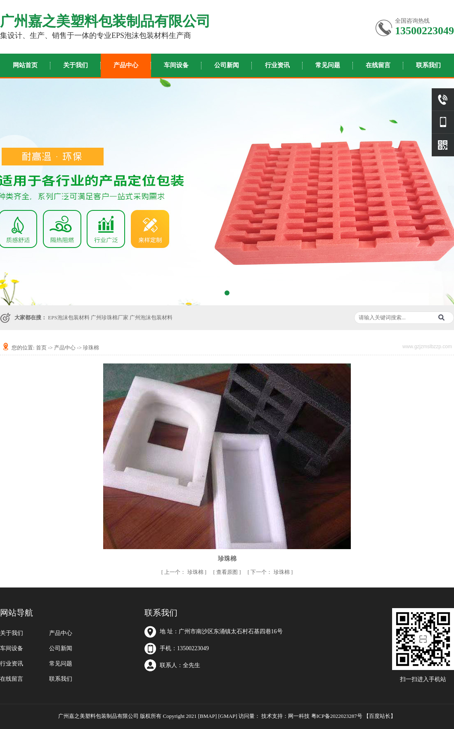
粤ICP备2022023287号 (336, 716)
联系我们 (428, 65)
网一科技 (299, 716)
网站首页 (25, 65)
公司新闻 (226, 65)
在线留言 (378, 65)
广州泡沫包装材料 (151, 317)
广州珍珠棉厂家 (109, 317)
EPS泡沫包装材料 (68, 317)
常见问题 (327, 65)
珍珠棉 (91, 347)
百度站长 (379, 716)
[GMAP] (227, 716)
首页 (41, 347)
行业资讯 (277, 65)
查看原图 (227, 572)
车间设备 (176, 65)
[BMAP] (207, 716)
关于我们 (75, 65)
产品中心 (126, 65)
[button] (218, 292)
